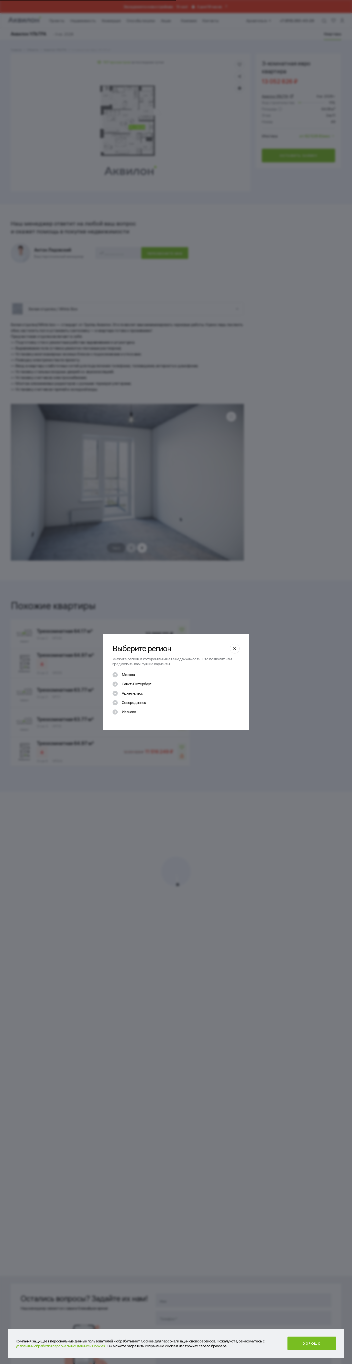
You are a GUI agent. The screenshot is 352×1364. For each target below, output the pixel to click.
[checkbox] (123, 674)
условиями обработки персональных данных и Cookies (61, 1346)
